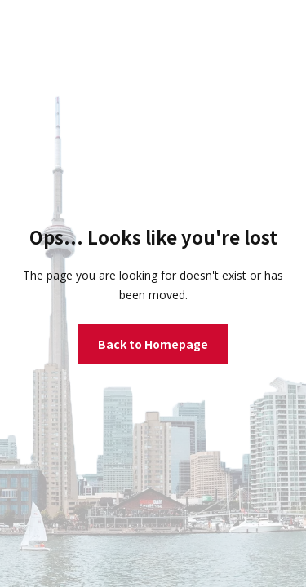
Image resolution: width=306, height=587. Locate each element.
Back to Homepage (153, 344)
